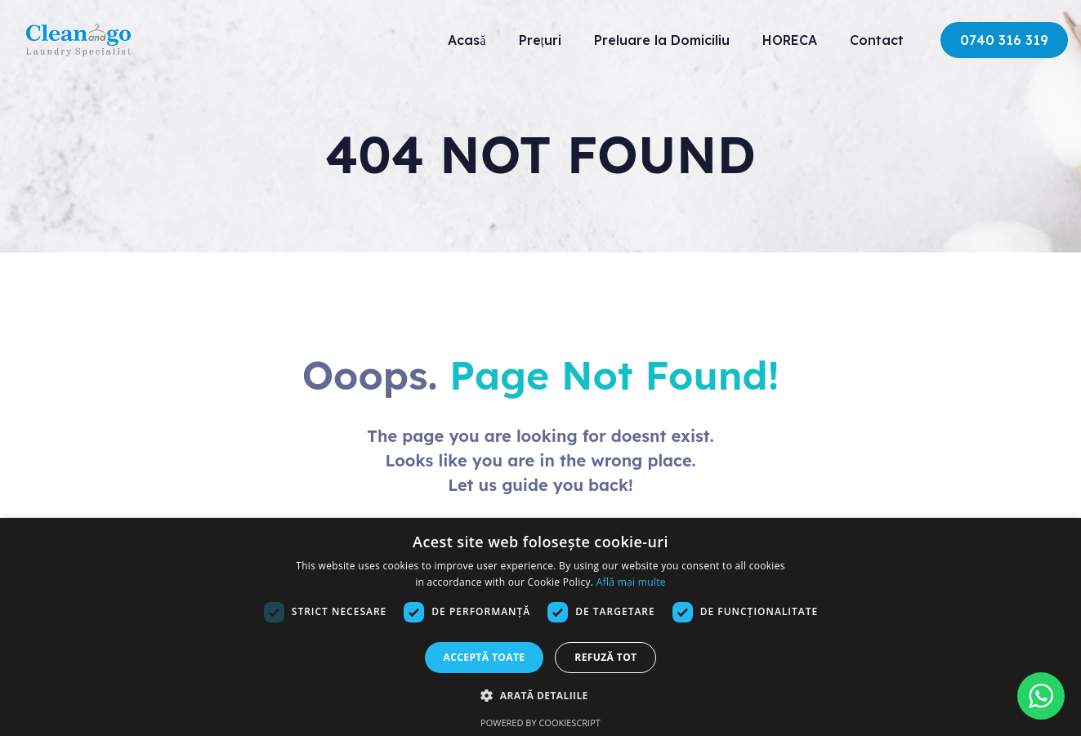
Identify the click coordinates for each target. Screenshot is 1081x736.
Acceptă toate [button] (484, 657)
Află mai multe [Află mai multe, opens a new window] (631, 582)
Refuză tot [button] (605, 657)
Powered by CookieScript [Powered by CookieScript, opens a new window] (540, 722)
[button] (540, 695)
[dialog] (540, 627)
